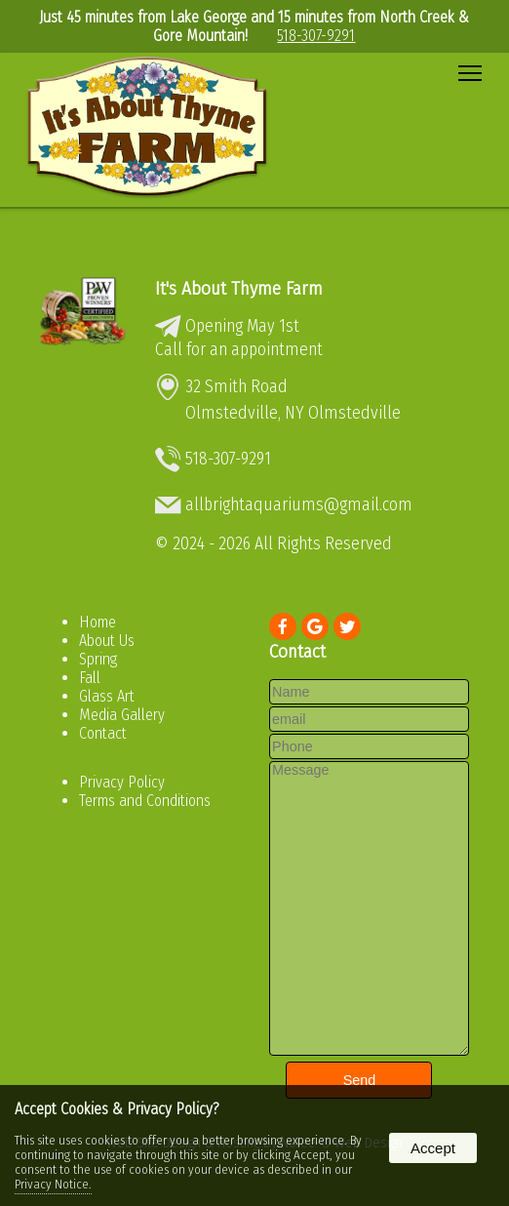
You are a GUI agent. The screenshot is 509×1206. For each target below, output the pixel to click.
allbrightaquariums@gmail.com (298, 505)
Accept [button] (433, 1148)
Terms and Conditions (145, 800)
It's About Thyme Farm (239, 288)
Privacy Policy (122, 782)
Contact (103, 733)
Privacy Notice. (53, 1184)
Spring (98, 659)
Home (97, 622)
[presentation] (283, 628)
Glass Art (107, 696)
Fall (89, 677)
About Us (107, 640)
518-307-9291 (316, 35)
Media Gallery (122, 714)
